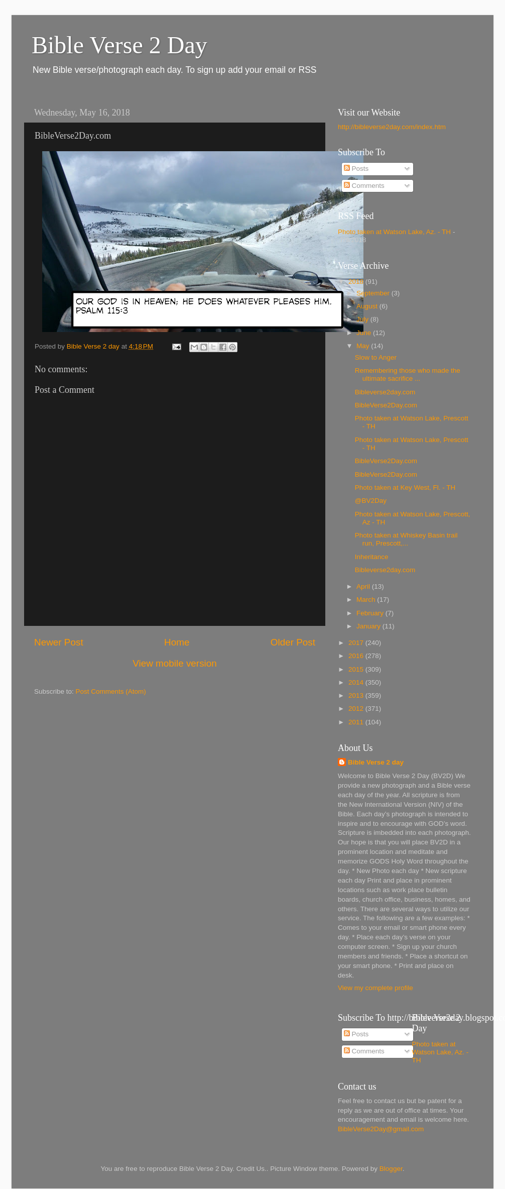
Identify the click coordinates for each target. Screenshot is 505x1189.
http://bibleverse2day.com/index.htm (392, 127)
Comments (364, 185)
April (364, 586)
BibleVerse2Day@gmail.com (381, 1129)
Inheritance (372, 557)
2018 (356, 281)
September (374, 293)
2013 (356, 695)
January (369, 626)
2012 (356, 708)
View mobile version (175, 663)
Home (176, 642)
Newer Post (58, 642)
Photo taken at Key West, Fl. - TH (405, 487)
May (363, 346)
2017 (356, 642)
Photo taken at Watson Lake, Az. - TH (394, 232)
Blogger (391, 1168)
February (371, 613)
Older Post (293, 642)
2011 (356, 722)
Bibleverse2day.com (385, 392)
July (363, 319)
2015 (356, 669)
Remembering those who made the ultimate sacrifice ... (407, 374)
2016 (356, 656)
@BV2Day (371, 500)
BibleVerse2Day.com (386, 405)
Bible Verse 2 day (376, 762)
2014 (356, 682)
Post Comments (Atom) (111, 691)
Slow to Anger (376, 357)
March (366, 599)
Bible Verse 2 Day (119, 45)
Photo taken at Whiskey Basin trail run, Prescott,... (406, 539)
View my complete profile (375, 988)
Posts (356, 168)
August (368, 306)
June (364, 333)
